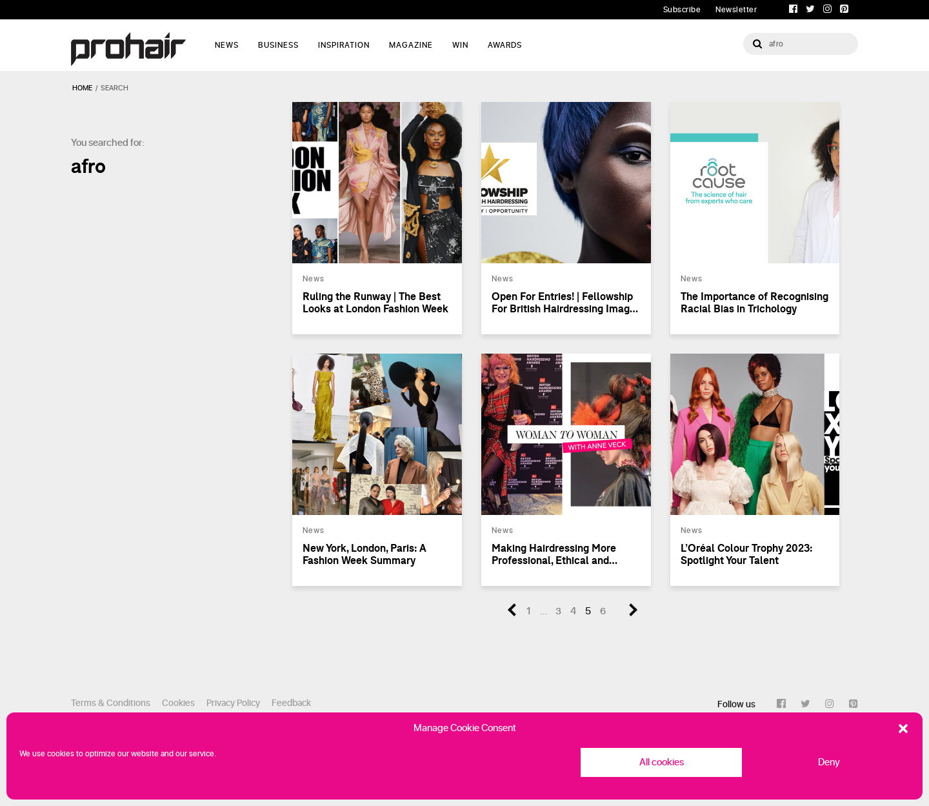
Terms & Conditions (110, 703)
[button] (903, 728)
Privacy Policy (233, 703)
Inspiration (344, 45)
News (227, 45)
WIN (460, 45)
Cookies (178, 703)
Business (278, 45)
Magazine (411, 45)
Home (82, 88)
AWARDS (505, 45)
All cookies (661, 762)
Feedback (291, 703)
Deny (829, 762)
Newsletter (736, 9)
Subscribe (682, 9)
